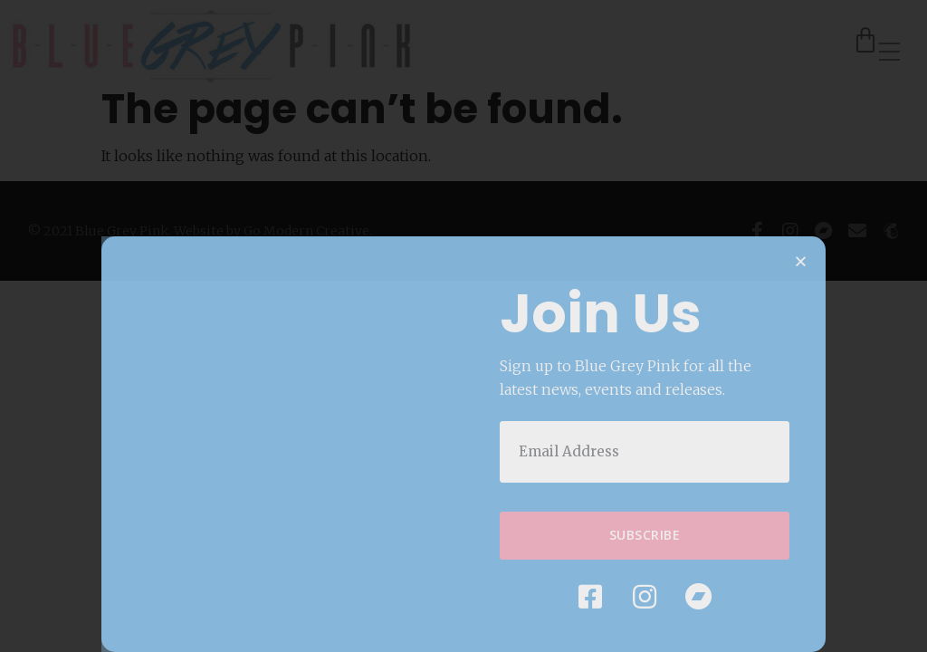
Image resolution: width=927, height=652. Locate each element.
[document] (463, 326)
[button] (801, 265)
